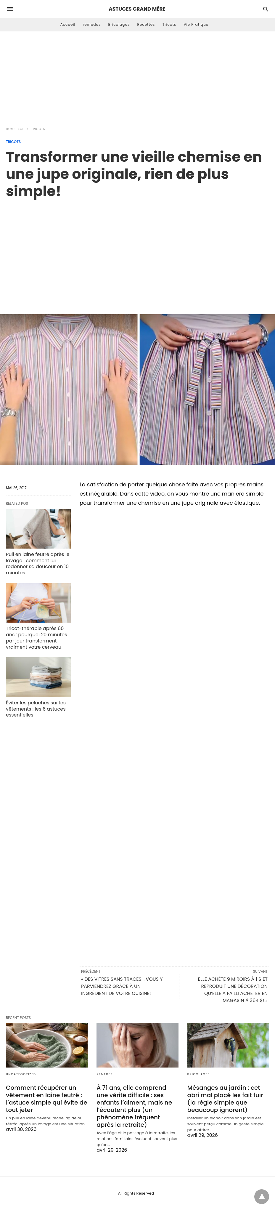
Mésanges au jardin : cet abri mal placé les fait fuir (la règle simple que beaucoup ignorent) (225, 1099)
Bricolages (119, 24)
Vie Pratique (196, 24)
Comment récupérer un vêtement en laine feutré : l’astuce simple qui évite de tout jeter (46, 1099)
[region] (137, 250)
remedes (92, 24)
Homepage (15, 129)
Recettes (146, 24)
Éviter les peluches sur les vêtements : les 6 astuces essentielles (36, 709)
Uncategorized (21, 1074)
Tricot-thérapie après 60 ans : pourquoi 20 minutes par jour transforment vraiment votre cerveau (36, 637)
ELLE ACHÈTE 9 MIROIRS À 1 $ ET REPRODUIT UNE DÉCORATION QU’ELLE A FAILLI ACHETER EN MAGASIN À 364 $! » (233, 990)
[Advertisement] (137, 75)
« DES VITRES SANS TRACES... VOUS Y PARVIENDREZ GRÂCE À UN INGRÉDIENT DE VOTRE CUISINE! (122, 986)
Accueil (67, 24)
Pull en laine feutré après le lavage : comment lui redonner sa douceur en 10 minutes (38, 563)
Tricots (169, 24)
